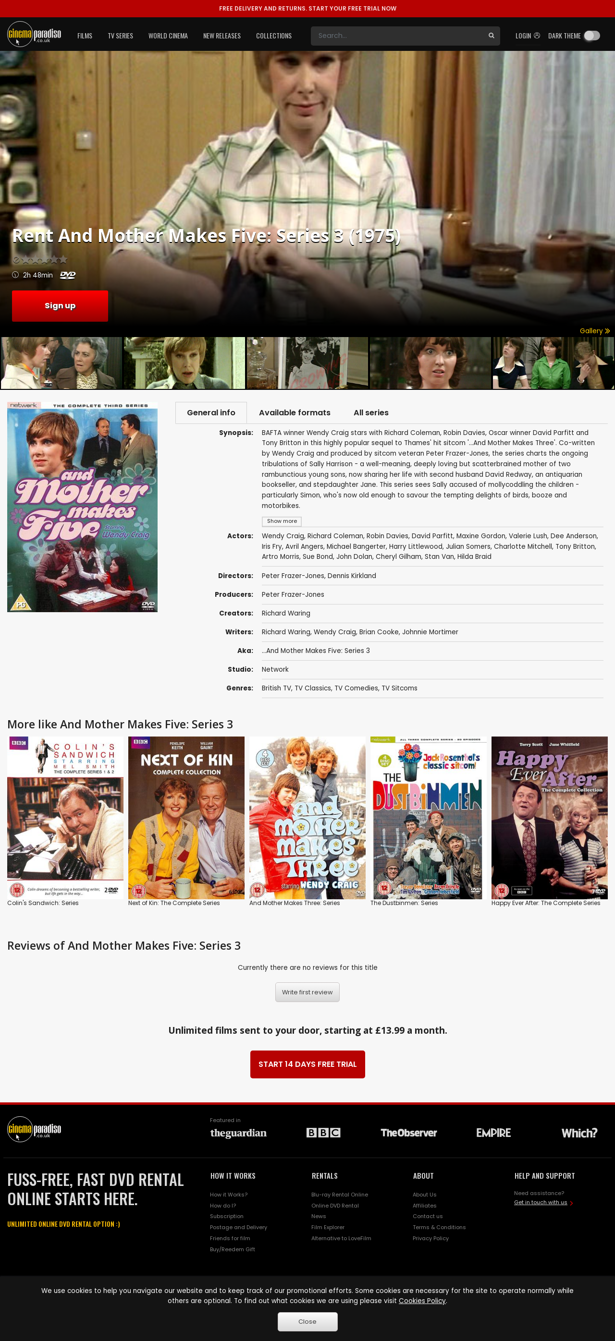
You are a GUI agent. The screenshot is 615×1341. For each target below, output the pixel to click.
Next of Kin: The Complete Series (174, 904)
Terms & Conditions (439, 1228)
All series (375, 412)
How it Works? (228, 1195)
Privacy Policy (431, 1239)
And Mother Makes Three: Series (294, 904)
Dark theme (564, 35)
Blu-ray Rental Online (339, 1195)
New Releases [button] (222, 35)
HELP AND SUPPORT (545, 1176)
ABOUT (423, 1176)
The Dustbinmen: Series (404, 904)
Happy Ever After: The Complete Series (546, 904)
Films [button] (84, 35)
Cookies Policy (422, 1300)
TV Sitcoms (399, 688)
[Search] (397, 36)
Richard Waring (286, 613)
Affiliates (425, 1206)
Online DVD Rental (335, 1206)
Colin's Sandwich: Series (43, 904)
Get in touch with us (540, 1203)
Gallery (595, 331)
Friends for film (230, 1239)
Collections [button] (274, 35)
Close (307, 1321)
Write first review (307, 993)
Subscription (227, 1217)
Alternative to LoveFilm (341, 1239)
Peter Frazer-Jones (293, 595)
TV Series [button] (120, 35)
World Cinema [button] (168, 35)
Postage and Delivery (238, 1228)
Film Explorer (327, 1228)
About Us (425, 1195)
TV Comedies (356, 688)
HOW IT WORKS (233, 1176)
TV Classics (313, 688)
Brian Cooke (379, 632)
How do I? (223, 1206)
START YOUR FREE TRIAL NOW (307, 8)
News (318, 1217)
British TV (276, 688)
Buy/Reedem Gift (232, 1250)
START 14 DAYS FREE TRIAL (307, 1064)
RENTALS (325, 1176)
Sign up (60, 305)
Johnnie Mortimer (430, 632)
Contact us (428, 1217)
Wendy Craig (335, 632)
